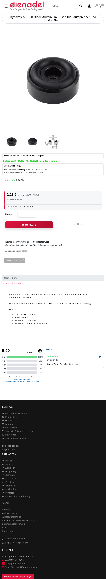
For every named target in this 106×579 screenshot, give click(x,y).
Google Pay (10, 471)
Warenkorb (29, 224)
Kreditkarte (11, 482)
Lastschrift (10, 478)
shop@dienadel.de (13, 563)
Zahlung (9, 424)
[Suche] (80, 6)
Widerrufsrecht (10, 513)
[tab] (53, 278)
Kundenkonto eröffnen (16, 413)
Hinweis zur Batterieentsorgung (18, 520)
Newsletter (10, 434)
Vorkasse (9, 492)
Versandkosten (30, 206)
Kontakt (6, 509)
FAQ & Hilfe (11, 416)
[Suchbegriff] (63, 6)
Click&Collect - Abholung (17, 496)
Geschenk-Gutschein (15, 438)
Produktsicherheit (12, 283)
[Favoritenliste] (95, 6)
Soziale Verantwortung (16, 542)
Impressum (8, 531)
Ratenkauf (10, 485)
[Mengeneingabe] (27, 214)
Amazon (9, 464)
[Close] (100, 390)
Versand (9, 420)
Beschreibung (10, 278)
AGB (4, 527)
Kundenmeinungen (15, 538)
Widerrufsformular (11, 516)
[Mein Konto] (89, 6)
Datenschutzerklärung (13, 524)
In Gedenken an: (10, 445)
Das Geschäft (11, 427)
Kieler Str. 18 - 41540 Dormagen (19, 567)
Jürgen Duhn (8, 449)
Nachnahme (11, 489)
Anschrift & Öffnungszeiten (19, 431)
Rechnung (10, 475)
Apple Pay (10, 467)
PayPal (8, 460)
